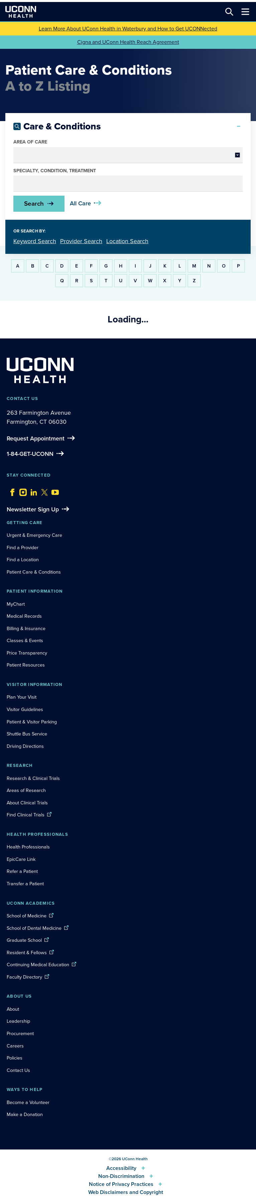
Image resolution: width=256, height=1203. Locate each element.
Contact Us (18, 1070)
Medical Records (24, 616)
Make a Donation (25, 1114)
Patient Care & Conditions (34, 572)
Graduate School (24, 940)
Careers (15, 1045)
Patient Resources (26, 665)
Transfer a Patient (25, 883)
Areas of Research (27, 790)
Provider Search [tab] (81, 241)
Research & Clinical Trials (33, 778)
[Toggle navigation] (245, 11)
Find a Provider (22, 547)
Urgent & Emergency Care (34, 535)
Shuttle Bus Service (27, 733)
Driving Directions (25, 746)
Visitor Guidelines (25, 709)
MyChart (16, 604)
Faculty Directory (24, 977)
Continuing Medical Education (38, 964)
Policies (14, 1058)
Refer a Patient (22, 871)
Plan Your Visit (21, 697)
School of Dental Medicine (34, 928)
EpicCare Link (21, 859)
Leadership (18, 1021)
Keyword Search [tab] (34, 241)
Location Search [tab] (127, 241)
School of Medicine (26, 915)
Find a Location (23, 559)
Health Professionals (28, 846)
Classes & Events (25, 640)
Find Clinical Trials (25, 814)
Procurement (20, 1033)
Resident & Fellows (27, 952)
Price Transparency (27, 653)
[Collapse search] (239, 126)
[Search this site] (229, 11)
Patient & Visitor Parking (32, 721)
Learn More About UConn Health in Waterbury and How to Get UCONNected (128, 28)
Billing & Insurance (26, 628)
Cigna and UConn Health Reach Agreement (128, 42)
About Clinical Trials (27, 802)
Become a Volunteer (28, 1102)
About (13, 1009)
